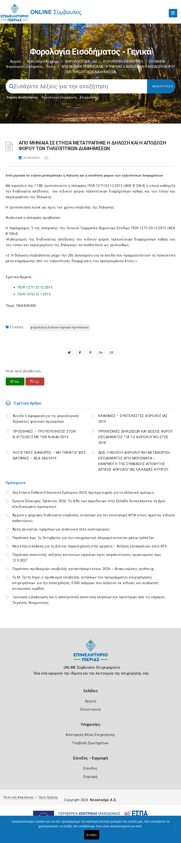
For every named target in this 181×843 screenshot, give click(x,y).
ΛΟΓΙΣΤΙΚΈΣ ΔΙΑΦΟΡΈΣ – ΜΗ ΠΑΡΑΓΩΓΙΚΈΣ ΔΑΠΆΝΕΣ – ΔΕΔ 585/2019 (49, 455)
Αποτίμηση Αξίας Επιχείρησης (90, 735)
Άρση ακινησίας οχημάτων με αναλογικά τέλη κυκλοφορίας (61, 529)
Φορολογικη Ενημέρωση (59, 97)
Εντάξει (91, 835)
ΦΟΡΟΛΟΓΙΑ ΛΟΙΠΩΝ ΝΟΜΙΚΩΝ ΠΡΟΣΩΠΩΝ (59, 327)
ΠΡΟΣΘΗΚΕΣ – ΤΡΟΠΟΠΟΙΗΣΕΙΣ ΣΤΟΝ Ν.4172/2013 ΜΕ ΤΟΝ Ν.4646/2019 (44, 434)
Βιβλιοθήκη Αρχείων (43, 61)
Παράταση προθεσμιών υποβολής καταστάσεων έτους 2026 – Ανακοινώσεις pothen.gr (83, 569)
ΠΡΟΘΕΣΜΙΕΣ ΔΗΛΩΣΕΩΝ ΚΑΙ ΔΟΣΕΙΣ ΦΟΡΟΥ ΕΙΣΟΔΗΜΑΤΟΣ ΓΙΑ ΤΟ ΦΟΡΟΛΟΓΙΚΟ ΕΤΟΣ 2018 (135, 437)
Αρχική (15, 61)
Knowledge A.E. (103, 800)
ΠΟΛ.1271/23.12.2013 (35, 287)
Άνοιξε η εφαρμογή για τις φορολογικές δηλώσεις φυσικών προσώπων (46, 419)
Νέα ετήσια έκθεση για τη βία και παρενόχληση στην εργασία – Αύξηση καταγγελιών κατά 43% (89, 546)
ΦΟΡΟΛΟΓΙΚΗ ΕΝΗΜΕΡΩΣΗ (123, 61)
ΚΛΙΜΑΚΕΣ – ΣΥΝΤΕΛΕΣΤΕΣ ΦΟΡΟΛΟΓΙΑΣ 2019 (133, 419)
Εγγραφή (90, 777)
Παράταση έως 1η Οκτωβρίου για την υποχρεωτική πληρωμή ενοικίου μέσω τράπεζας (83, 538)
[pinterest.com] (90, 352)
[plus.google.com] (101, 352)
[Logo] (91, 654)
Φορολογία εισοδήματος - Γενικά (30, 66)
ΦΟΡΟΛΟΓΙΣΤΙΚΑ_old (81, 61)
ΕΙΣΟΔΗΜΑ (157, 61)
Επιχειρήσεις (89, 97)
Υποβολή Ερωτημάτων (90, 743)
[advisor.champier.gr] (112, 352)
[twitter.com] (69, 352)
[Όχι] (175, 831)
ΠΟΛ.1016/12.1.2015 (33, 294)
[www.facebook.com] (80, 352)
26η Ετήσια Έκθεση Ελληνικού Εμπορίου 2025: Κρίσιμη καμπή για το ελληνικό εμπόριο (83, 492)
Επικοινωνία (90, 709)
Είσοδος (90, 768)
